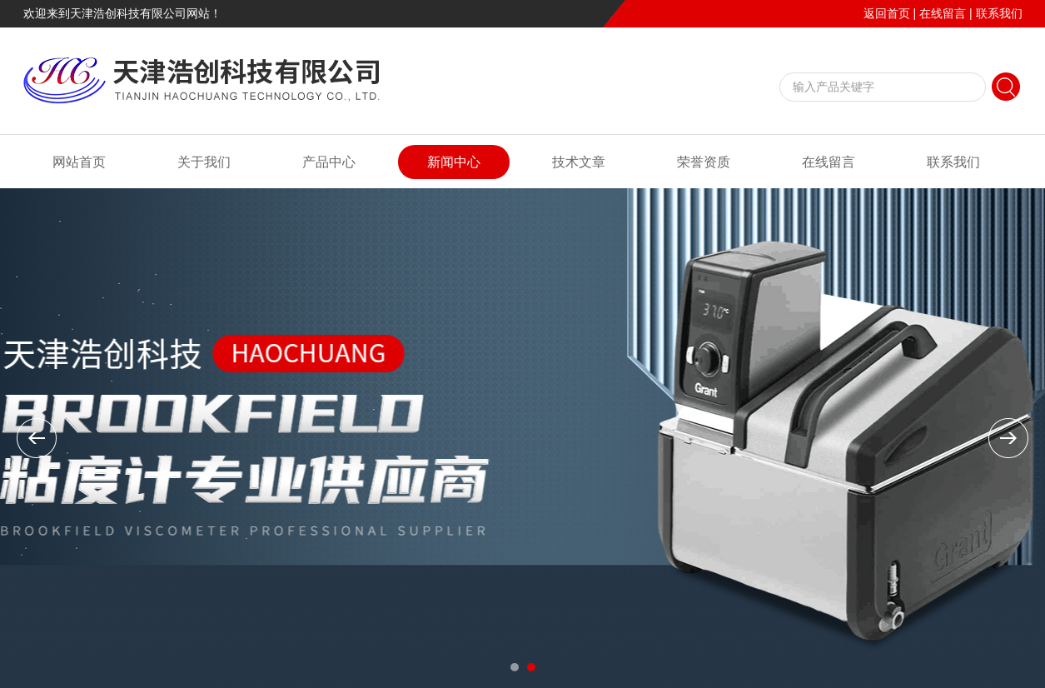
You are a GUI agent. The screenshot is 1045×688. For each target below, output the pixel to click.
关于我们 (204, 162)
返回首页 (886, 13)
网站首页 (79, 162)
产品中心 (329, 162)
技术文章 (578, 162)
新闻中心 (453, 162)
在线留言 (942, 13)
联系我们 (999, 13)
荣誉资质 (703, 162)
